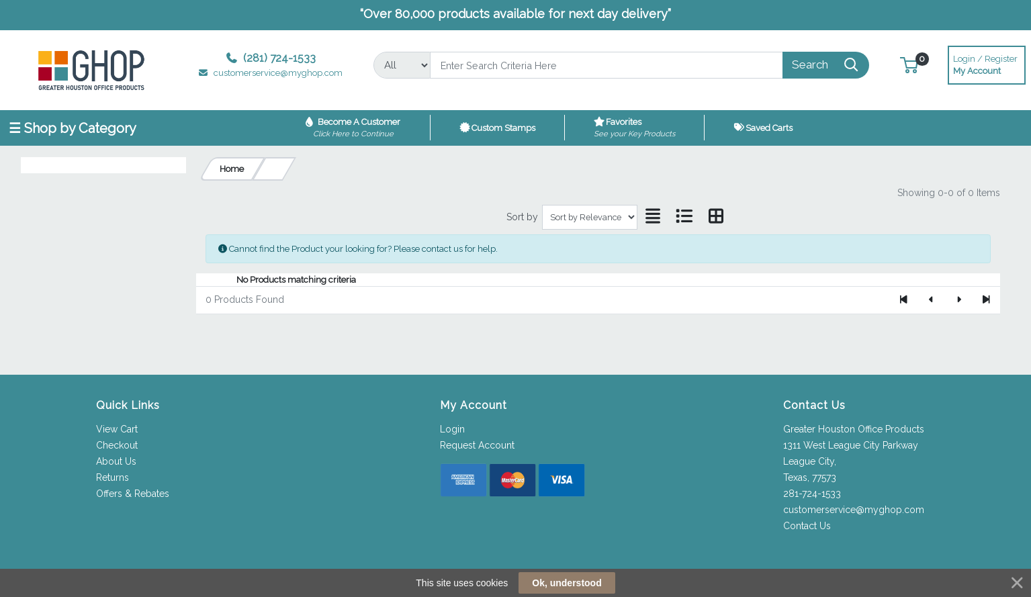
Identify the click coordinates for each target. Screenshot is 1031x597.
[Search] (606, 65)
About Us (116, 461)
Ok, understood (566, 583)
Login (452, 429)
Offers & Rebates (132, 493)
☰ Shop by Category (72, 128)
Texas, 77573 (809, 477)
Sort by (522, 217)
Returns (112, 477)
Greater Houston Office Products (853, 429)
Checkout (117, 445)
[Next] (959, 300)
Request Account (477, 445)
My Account (986, 63)
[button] (909, 65)
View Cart (117, 429)
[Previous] (931, 300)
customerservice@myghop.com (853, 509)
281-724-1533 (812, 493)
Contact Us (807, 525)
